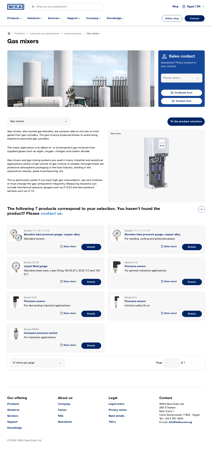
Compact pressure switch (40, 333)
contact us (51, 213)
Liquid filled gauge (36, 266)
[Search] (66, 6)
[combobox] (181, 78)
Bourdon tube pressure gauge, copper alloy (52, 234)
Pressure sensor (135, 266)
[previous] (192, 363)
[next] (199, 363)
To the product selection (186, 121)
